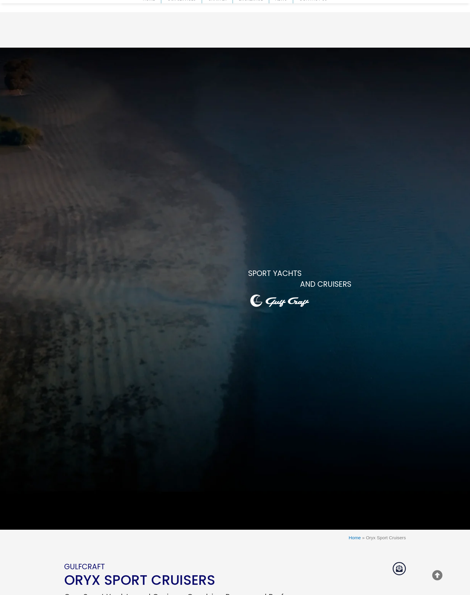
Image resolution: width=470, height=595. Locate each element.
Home (149, 37)
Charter (217, 37)
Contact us (313, 37)
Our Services (181, 37)
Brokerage (251, 37)
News (281, 37)
